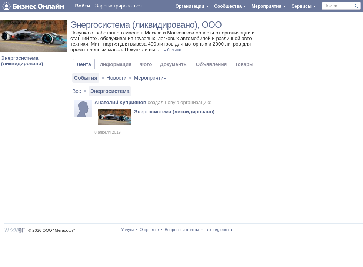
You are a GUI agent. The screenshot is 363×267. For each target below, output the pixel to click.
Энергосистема (109, 91)
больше (174, 49)
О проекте (149, 229)
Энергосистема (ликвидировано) (22, 60)
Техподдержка (218, 229)
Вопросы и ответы (182, 229)
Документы (174, 64)
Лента (84, 64)
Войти (82, 6)
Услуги (127, 229)
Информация (115, 64)
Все (76, 91)
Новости (117, 78)
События (85, 78)
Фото (146, 64)
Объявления (211, 64)
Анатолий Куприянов (120, 102)
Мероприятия (150, 78)
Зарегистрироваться (118, 6)
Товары (244, 64)
